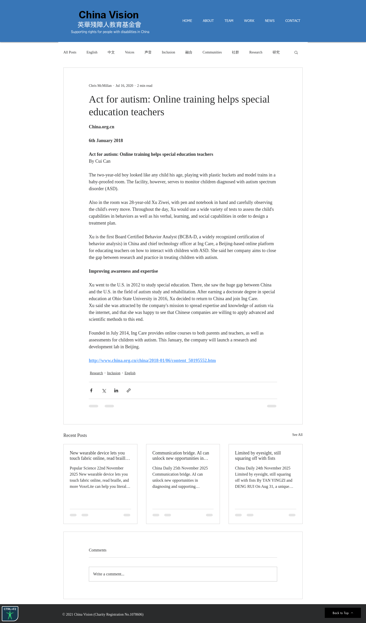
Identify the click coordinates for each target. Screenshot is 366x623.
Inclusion (168, 52)
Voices (129, 52)
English (92, 52)
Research (255, 52)
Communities (212, 52)
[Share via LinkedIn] (116, 390)
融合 (188, 52)
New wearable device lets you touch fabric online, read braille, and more (99, 455)
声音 (148, 52)
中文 (111, 52)
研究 (276, 52)
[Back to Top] (343, 613)
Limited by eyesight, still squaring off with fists (258, 455)
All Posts (69, 52)
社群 (235, 52)
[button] (296, 52)
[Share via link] (128, 390)
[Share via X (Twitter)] (103, 390)
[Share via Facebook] (91, 390)
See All (297, 435)
